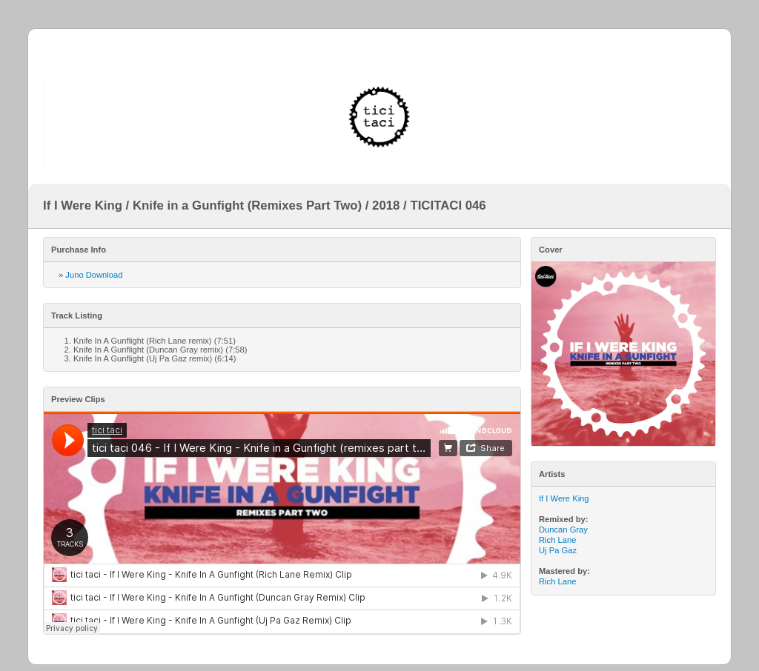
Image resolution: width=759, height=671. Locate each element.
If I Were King (564, 498)
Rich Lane (557, 539)
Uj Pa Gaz (558, 550)
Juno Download (93, 274)
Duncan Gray (563, 529)
